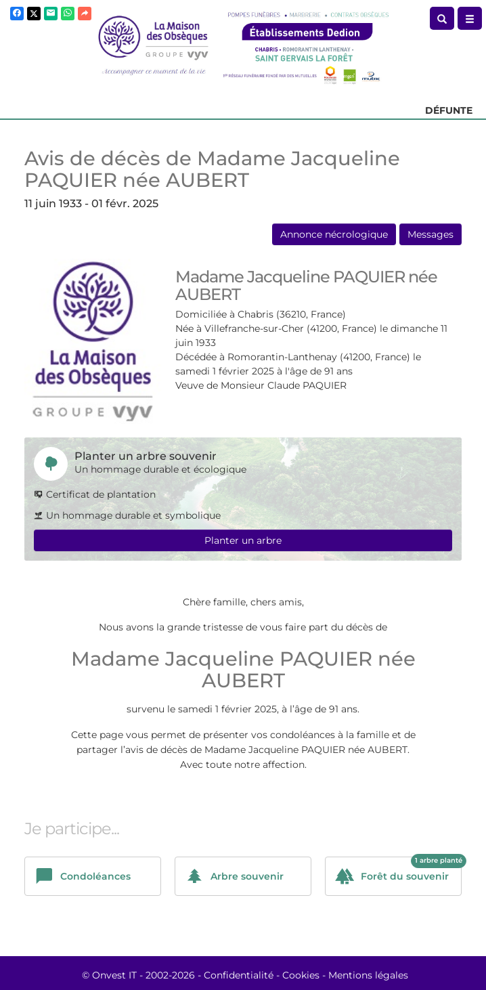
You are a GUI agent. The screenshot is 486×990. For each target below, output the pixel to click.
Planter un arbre (243, 540)
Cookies (300, 975)
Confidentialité (238, 975)
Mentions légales (368, 975)
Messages (430, 234)
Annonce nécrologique (334, 234)
